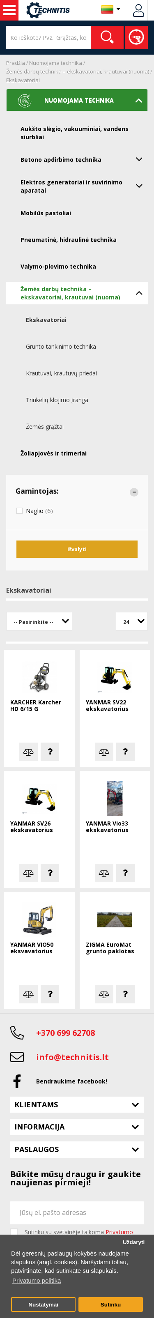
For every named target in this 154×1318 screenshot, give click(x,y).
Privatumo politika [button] (36, 1280)
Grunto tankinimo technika (61, 346)
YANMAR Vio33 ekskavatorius (107, 827)
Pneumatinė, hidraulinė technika (69, 240)
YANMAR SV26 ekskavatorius (31, 827)
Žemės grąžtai (45, 426)
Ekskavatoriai (23, 80)
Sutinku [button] (111, 1305)
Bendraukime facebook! (71, 1081)
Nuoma (9, 10)
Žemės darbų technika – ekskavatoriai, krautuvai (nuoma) (77, 71)
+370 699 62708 (65, 1032)
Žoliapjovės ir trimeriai (54, 453)
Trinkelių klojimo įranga (57, 400)
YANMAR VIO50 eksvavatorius (31, 948)
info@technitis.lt (72, 1057)
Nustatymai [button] (43, 1305)
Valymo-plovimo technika (58, 266)
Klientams (36, 1104)
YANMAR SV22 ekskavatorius (107, 706)
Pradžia (15, 63)
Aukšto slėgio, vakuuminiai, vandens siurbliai (75, 133)
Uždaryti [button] (134, 1242)
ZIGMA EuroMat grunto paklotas (110, 948)
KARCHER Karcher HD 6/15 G (35, 706)
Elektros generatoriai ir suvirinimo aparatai (84, 185)
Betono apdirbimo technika (84, 159)
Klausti (50, 752)
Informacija (39, 1127)
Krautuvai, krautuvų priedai (61, 373)
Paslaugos (36, 1149)
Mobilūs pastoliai (46, 213)
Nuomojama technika (55, 63)
